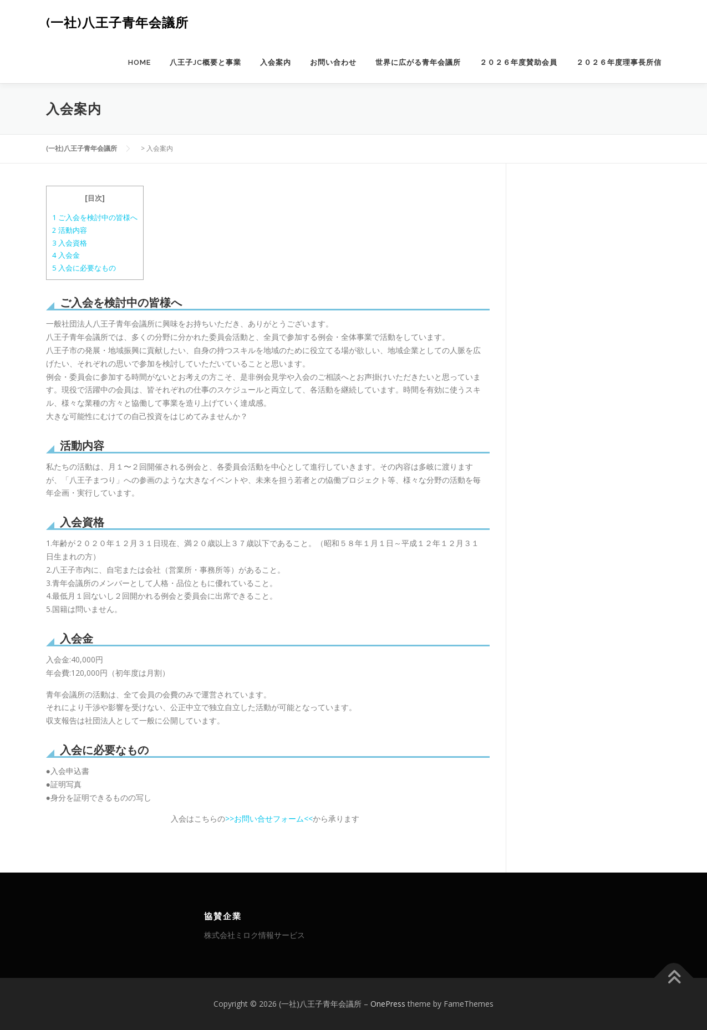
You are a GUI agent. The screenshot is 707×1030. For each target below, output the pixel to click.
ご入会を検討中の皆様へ (95, 217)
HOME (139, 62)
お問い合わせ (333, 62)
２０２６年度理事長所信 (619, 62)
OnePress (387, 1003)
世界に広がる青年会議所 (418, 62)
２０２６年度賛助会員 (518, 62)
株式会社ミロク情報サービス (254, 935)
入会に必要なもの (84, 268)
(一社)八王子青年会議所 (117, 22)
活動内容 (69, 230)
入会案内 (275, 62)
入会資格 (69, 243)
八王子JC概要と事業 (205, 62)
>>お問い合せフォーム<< (269, 818)
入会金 (66, 255)
